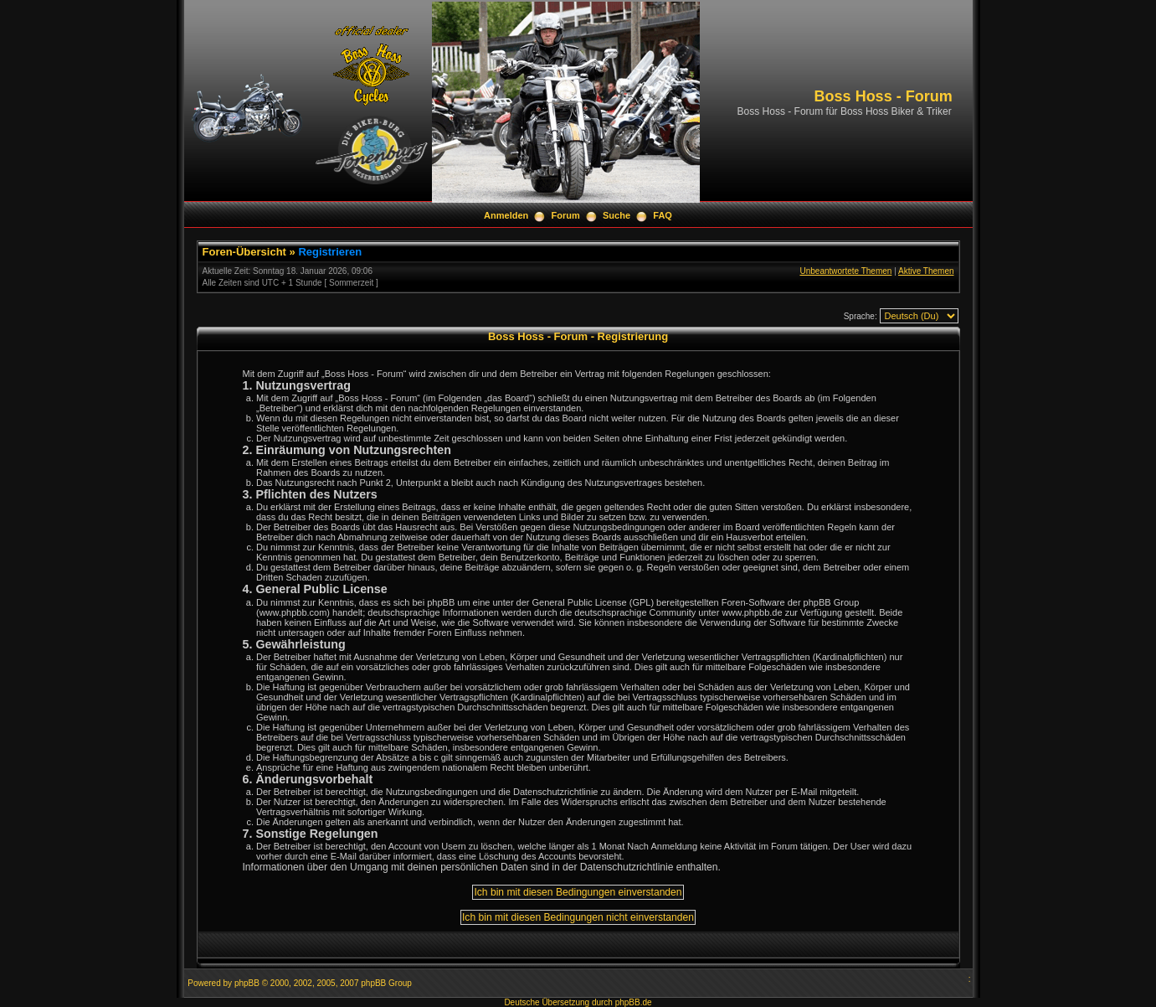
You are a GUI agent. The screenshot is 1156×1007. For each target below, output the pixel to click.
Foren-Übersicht (244, 251)
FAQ (662, 215)
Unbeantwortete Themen (845, 271)
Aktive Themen (926, 271)
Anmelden (506, 215)
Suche (616, 215)
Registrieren (330, 251)
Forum (566, 215)
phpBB (246, 983)
